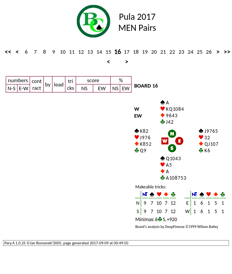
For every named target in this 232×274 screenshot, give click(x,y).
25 (200, 51)
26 (209, 51)
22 (172, 51)
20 (154, 51)
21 (163, 51)
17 (127, 51)
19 (145, 51)
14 (99, 51)
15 (108, 51)
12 (81, 51)
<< (8, 52)
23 (181, 51)
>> (227, 52)
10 (63, 51)
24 (191, 51)
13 (90, 51)
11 (72, 51)
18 (136, 51)
